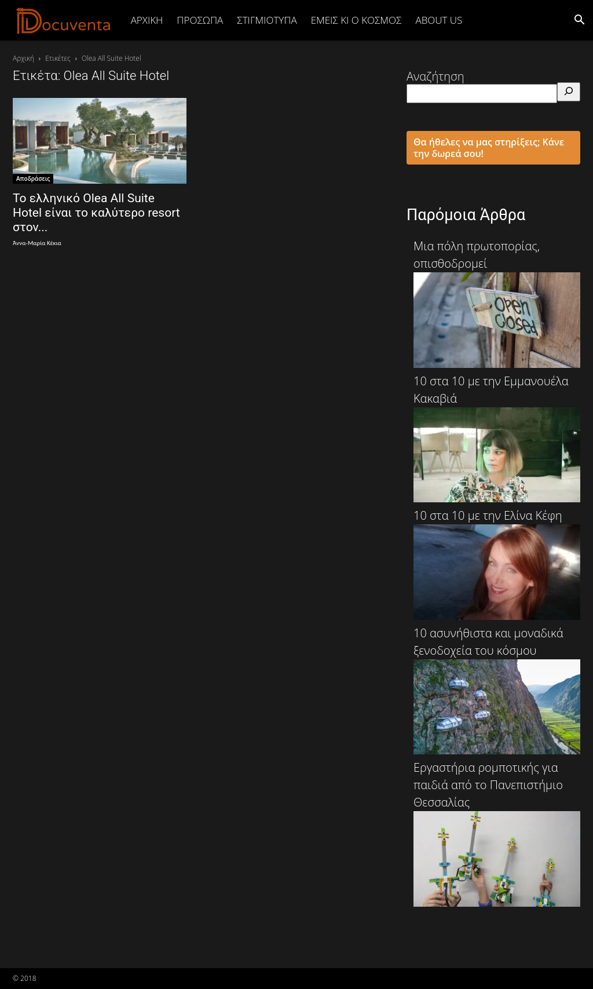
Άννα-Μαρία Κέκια (37, 243)
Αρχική (147, 20)
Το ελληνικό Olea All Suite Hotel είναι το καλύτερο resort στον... (96, 212)
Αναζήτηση (435, 76)
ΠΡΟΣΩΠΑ (200, 20)
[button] (579, 20)
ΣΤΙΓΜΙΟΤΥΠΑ (266, 20)
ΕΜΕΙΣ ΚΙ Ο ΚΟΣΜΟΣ (356, 20)
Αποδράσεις (33, 178)
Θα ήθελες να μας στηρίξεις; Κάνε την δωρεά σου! (488, 148)
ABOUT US (438, 20)
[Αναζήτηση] (568, 91)
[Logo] (64, 20)
